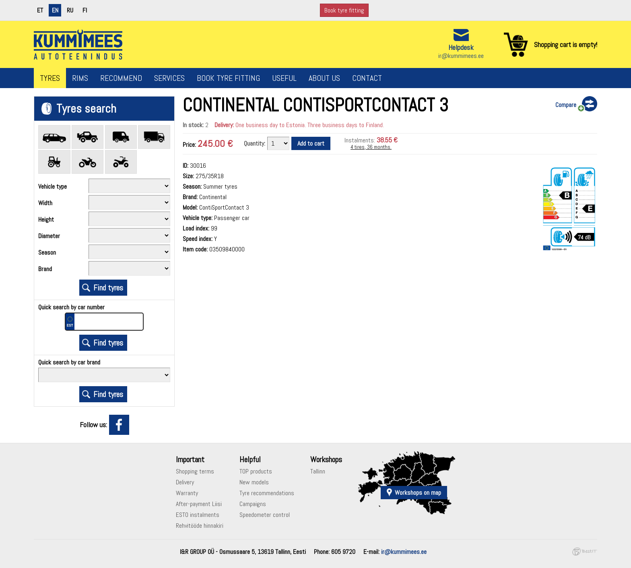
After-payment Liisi (199, 504)
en (55, 10)
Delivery (185, 482)
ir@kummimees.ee (461, 55)
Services (169, 78)
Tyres (50, 78)
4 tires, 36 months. (371, 147)
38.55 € (387, 139)
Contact (367, 78)
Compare (565, 105)
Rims (80, 78)
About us (324, 78)
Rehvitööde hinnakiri (199, 525)
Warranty (187, 493)
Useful (284, 78)
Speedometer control (264, 514)
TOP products (255, 471)
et (40, 10)
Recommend (121, 78)
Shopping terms (195, 471)
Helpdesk (461, 47)
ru (70, 10)
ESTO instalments (197, 514)
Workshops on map (418, 492)
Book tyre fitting (344, 10)
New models (254, 482)
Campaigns (252, 504)
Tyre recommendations (266, 493)
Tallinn (317, 471)
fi (84, 10)
